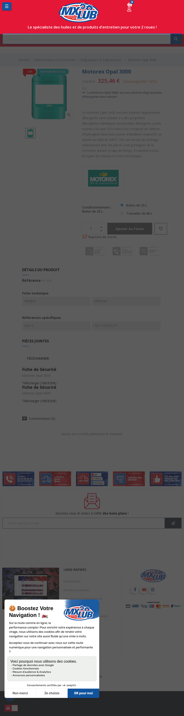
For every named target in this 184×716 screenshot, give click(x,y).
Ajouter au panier (131, 229)
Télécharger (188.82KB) (39, 383)
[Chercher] (92, 38)
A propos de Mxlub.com (80, 625)
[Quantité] (91, 228)
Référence (31, 281)
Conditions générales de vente (86, 616)
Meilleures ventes (76, 590)
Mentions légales (76, 607)
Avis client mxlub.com (79, 642)
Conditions (71, 651)
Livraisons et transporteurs (83, 599)
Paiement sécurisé (77, 633)
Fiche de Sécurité (39, 369)
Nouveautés (72, 581)
